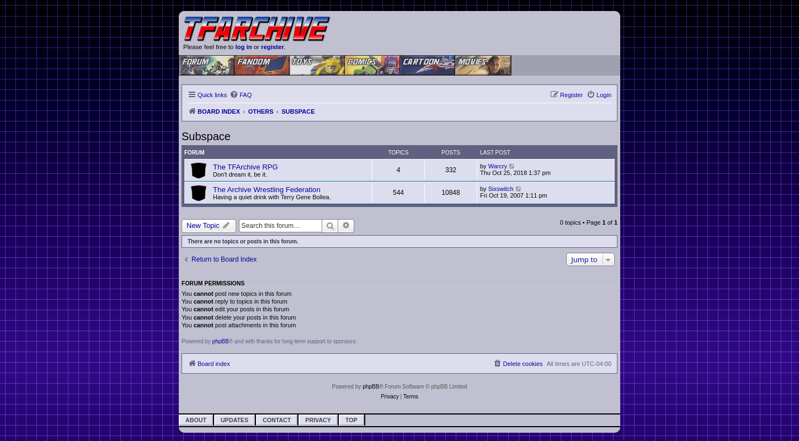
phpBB (220, 341)
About (195, 420)
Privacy (318, 420)
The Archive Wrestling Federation (267, 189)
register (272, 47)
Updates (234, 420)
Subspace (206, 136)
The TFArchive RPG (245, 167)
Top (351, 420)
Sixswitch (501, 188)
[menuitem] (241, 95)
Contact (277, 420)
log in (243, 47)
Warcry (497, 166)
